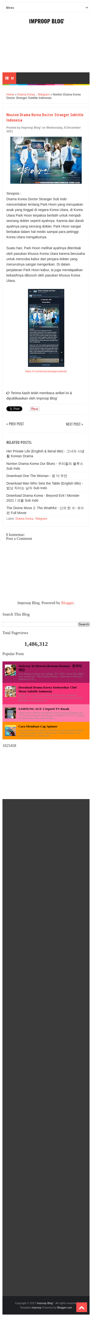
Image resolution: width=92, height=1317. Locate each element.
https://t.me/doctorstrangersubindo (46, 371)
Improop (36, 1307)
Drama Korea (26, 94)
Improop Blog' (46, 21)
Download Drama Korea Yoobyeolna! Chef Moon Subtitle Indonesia (47, 689)
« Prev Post (15, 424)
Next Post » (74, 424)
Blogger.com (64, 1307)
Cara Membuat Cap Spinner (37, 726)
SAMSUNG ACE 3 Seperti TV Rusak (43, 709)
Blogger (67, 603)
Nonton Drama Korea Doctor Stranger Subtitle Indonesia (44, 117)
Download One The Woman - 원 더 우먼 (36, 476)
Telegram (44, 94)
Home (10, 94)
